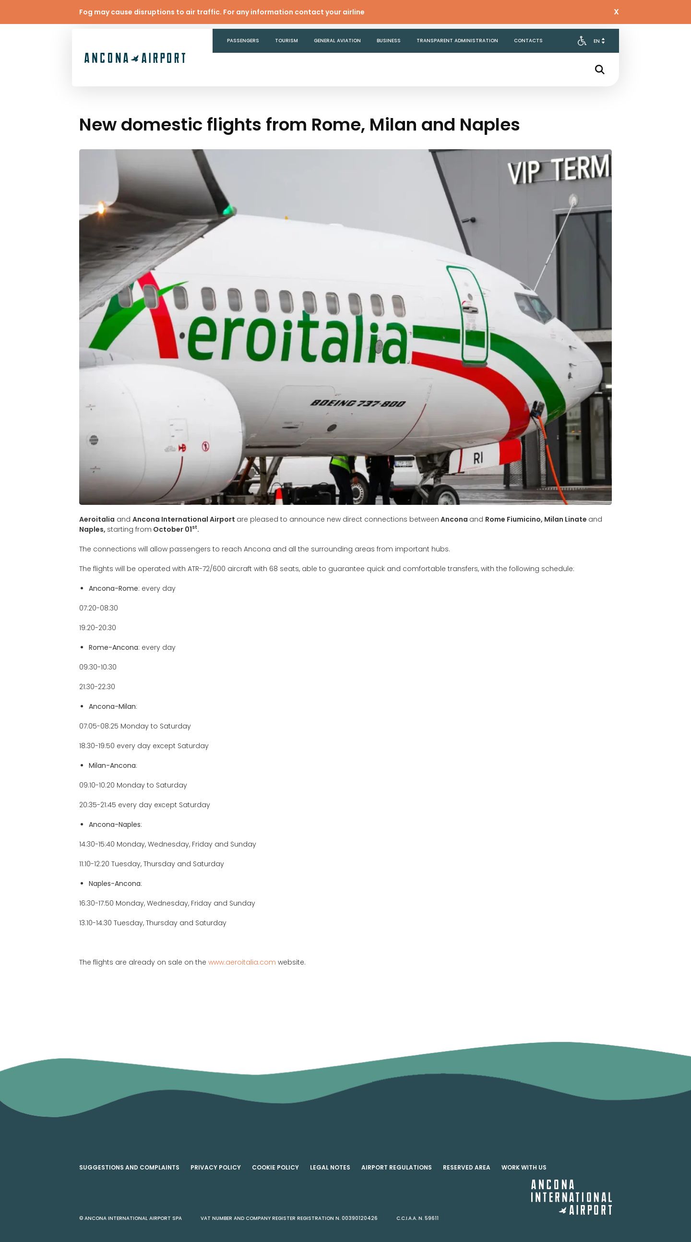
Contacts (528, 40)
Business (389, 40)
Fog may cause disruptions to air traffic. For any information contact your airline (222, 12)
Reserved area (466, 1167)
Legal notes (330, 1167)
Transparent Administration (457, 40)
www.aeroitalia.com (242, 962)
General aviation (337, 40)
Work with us (524, 1167)
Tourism (286, 40)
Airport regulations (396, 1167)
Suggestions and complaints (129, 1167)
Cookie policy (275, 1167)
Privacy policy (216, 1167)
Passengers (243, 40)
